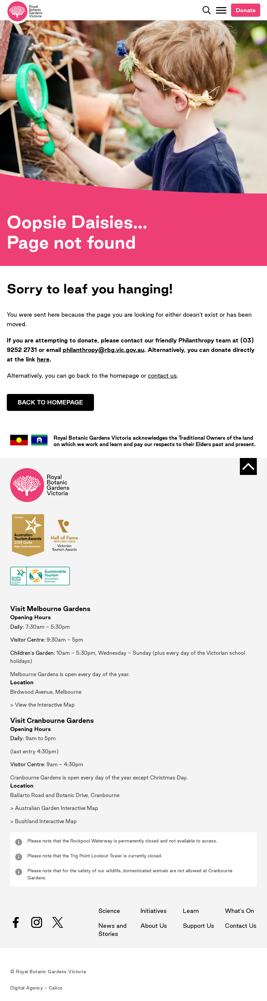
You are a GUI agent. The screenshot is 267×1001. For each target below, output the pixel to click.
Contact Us (240, 925)
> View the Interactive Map (42, 705)
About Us (153, 925)
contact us (162, 375)
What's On (239, 911)
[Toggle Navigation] (221, 10)
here (43, 359)
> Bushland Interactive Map (43, 821)
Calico (56, 987)
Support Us (198, 925)
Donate (245, 10)
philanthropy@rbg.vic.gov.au (103, 350)
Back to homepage (50, 402)
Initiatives (153, 911)
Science (109, 911)
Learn (191, 911)
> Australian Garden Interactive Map (54, 808)
